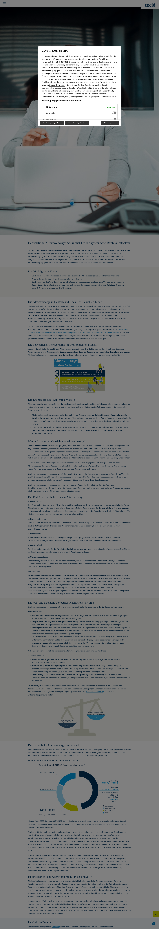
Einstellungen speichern (52, 123)
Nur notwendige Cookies (77, 123)
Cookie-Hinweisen (57, 85)
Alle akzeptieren (110, 123)
